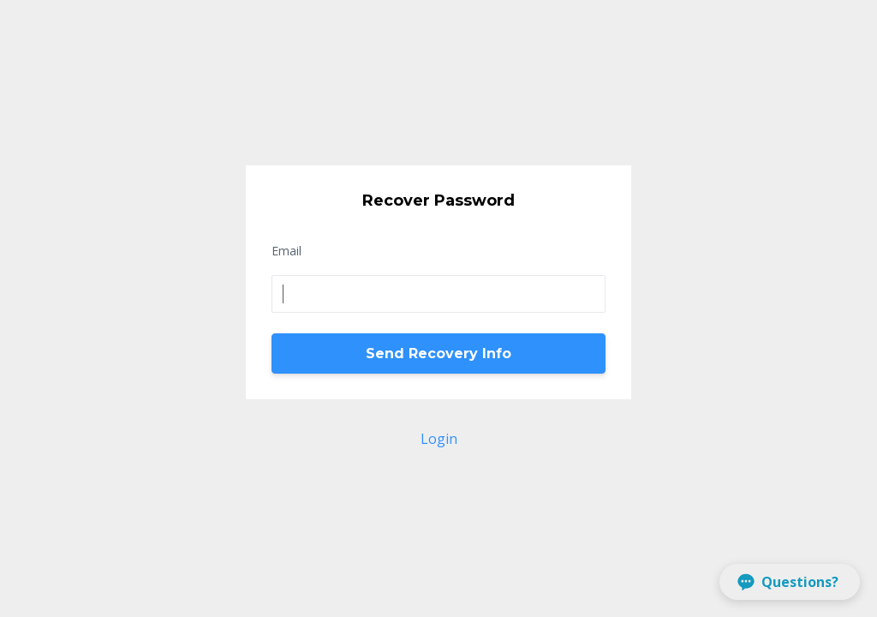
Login (439, 438)
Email (286, 251)
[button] (789, 582)
